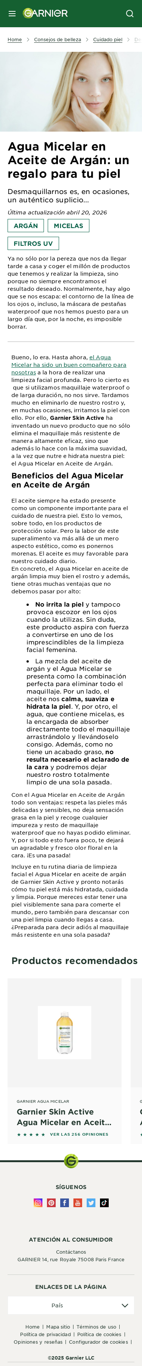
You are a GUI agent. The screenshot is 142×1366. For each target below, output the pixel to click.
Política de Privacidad (45, 1334)
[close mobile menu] (12, 13)
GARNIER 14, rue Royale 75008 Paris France (71, 1259)
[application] (71, 1305)
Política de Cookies (99, 1334)
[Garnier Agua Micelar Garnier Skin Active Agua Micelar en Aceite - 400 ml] (65, 1052)
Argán (26, 225)
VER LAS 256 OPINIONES (79, 1134)
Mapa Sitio (58, 1327)
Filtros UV (33, 243)
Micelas (68, 225)
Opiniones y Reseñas (38, 1342)
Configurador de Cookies (98, 1342)
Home (32, 1327)
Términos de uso (96, 1327)
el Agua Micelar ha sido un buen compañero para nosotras (68, 365)
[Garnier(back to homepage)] (42, 13)
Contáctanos (71, 1252)
